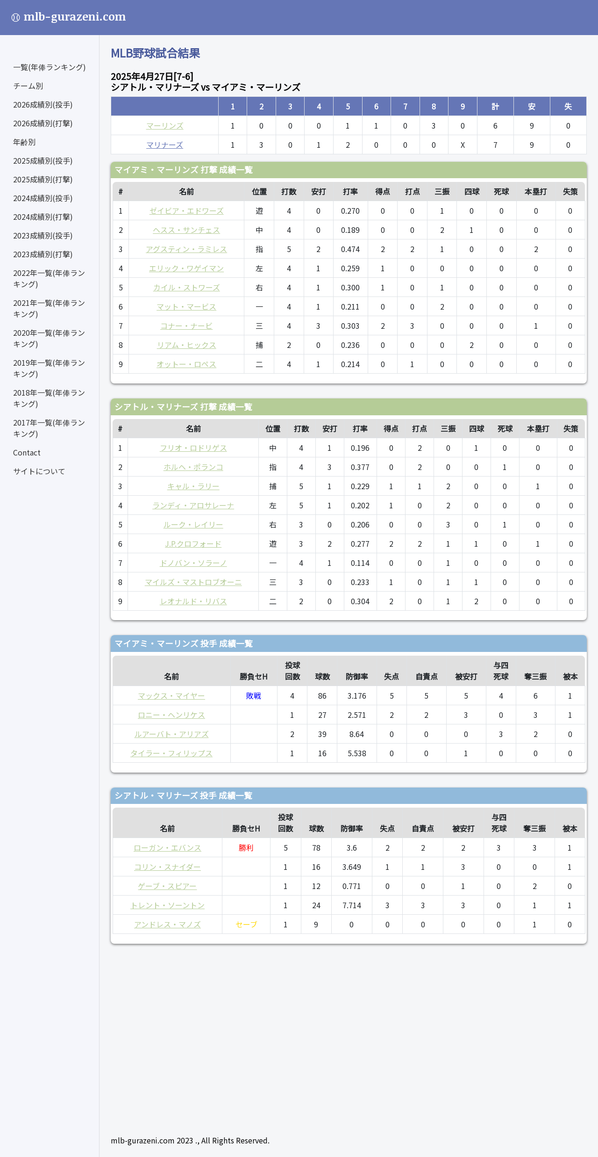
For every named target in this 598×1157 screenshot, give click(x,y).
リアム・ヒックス (186, 344)
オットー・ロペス (186, 363)
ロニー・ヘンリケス (171, 714)
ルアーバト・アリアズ (172, 733)
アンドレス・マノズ (167, 924)
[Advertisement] (349, 1035)
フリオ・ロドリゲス (193, 447)
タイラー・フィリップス (171, 753)
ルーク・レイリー (193, 524)
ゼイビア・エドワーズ (187, 210)
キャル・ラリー (193, 486)
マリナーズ (164, 144)
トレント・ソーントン (167, 905)
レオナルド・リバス (193, 601)
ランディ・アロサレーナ (193, 505)
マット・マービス (186, 306)
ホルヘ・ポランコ (193, 466)
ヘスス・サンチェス (186, 229)
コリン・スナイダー (167, 866)
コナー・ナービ (186, 325)
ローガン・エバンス (167, 847)
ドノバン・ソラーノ (193, 562)
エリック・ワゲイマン (186, 268)
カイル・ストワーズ (186, 287)
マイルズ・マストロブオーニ (193, 581)
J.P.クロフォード (193, 543)
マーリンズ (165, 125)
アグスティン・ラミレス (186, 248)
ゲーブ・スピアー (167, 885)
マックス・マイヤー (171, 695)
